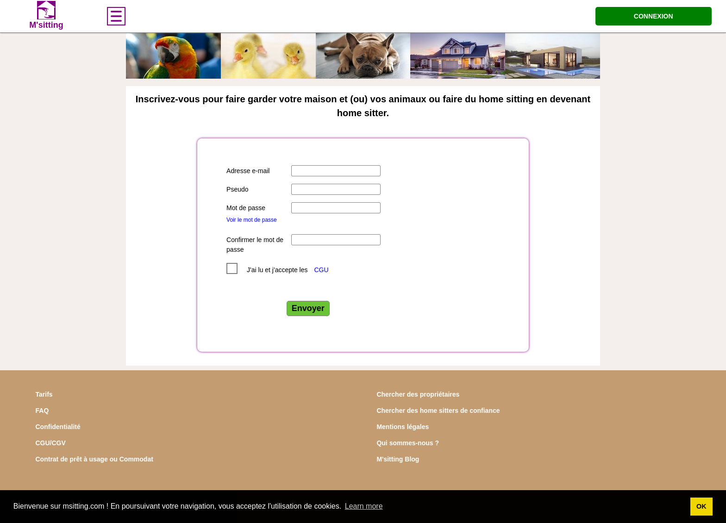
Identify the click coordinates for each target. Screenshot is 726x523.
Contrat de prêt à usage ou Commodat (94, 459)
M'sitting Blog (397, 459)
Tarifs (44, 394)
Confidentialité (58, 426)
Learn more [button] (364, 506)
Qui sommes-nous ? (407, 443)
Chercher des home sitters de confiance (438, 410)
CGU (321, 270)
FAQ (42, 410)
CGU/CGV (51, 443)
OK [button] (701, 506)
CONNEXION (653, 16)
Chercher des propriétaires (417, 394)
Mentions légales (402, 426)
